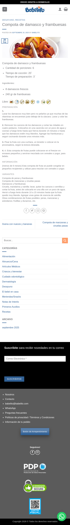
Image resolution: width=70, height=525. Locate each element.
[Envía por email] (37, 210)
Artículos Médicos (11, 266)
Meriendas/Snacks (11, 296)
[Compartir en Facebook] (26, 210)
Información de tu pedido (17, 422)
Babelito (36, 32)
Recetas (20, 20)
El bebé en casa (10, 292)
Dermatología (9, 281)
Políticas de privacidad (17, 417)
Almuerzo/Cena (10, 261)
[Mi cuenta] (60, 9)
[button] (4, 9)
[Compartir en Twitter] (32, 210)
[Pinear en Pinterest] (43, 210)
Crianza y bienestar (12, 271)
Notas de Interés (10, 302)
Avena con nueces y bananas (17, 224)
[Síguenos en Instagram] (37, 452)
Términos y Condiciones (42, 417)
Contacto (9, 399)
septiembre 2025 (10, 327)
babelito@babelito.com (16, 403)
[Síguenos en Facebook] (32, 452)
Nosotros (9, 394)
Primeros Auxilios (11, 307)
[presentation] (26, 369)
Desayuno (8, 20)
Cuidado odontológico (13, 276)
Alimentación (8, 256)
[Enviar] (65, 240)
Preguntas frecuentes (16, 413)
